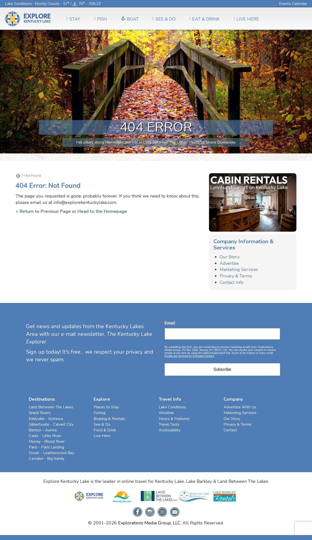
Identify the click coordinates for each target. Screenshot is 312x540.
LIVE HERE (246, 19)
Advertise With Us (240, 407)
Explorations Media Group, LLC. (149, 523)
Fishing (99, 413)
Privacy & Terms (236, 276)
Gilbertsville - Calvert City (51, 424)
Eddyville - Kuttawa (46, 418)
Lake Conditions (18, 3)
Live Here (102, 436)
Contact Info (231, 282)
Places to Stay (106, 407)
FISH (100, 19)
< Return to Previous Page (43, 211)
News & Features (174, 418)
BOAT (130, 19)
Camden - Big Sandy (46, 458)
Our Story (229, 257)
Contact (230, 430)
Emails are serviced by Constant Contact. (190, 355)
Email (170, 323)
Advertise (229, 263)
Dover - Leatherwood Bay (51, 453)
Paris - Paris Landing (46, 447)
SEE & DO (164, 19)
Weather (166, 413)
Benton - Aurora (43, 430)
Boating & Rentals (109, 418)
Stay (73, 19)
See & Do (102, 424)
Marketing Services (239, 269)
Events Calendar (293, 3)
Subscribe (222, 369)
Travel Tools (169, 424)
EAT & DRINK (204, 19)
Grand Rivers (40, 413)
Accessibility (169, 430)
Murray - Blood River (47, 441)
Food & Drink (105, 430)
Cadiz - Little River (45, 436)
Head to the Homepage (102, 211)
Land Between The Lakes (51, 407)
